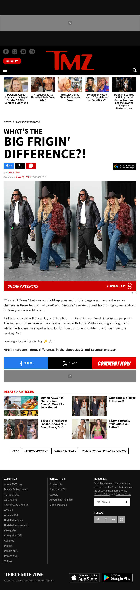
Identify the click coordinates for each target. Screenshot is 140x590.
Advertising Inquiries (61, 499)
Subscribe (126, 502)
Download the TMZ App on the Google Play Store (117, 577)
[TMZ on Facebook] (6, 51)
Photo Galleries (64, 451)
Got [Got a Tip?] (12, 61)
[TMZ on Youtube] (23, 51)
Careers (53, 494)
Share (25, 363)
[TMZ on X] (15, 51)
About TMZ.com (13, 484)
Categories (10, 530)
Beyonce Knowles (36, 451)
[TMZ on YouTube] (113, 519)
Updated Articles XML (16, 525)
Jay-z (15, 451)
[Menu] (5, 70)
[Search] (135, 70)
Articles (8, 510)
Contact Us (55, 484)
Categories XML (13, 535)
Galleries (9, 540)
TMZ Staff (13, 172)
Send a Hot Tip (57, 489)
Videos (8, 561)
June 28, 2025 (23, 177)
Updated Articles (13, 520)
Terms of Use (11, 494)
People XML (11, 550)
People (8, 545)
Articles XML (11, 515)
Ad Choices (10, 499)
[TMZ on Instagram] (32, 51)
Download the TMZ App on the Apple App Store (84, 577)
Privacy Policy (102, 494)
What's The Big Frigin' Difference (104, 451)
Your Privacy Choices (16, 504)
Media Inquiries (58, 504)
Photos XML (11, 556)
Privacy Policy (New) (15, 489)
